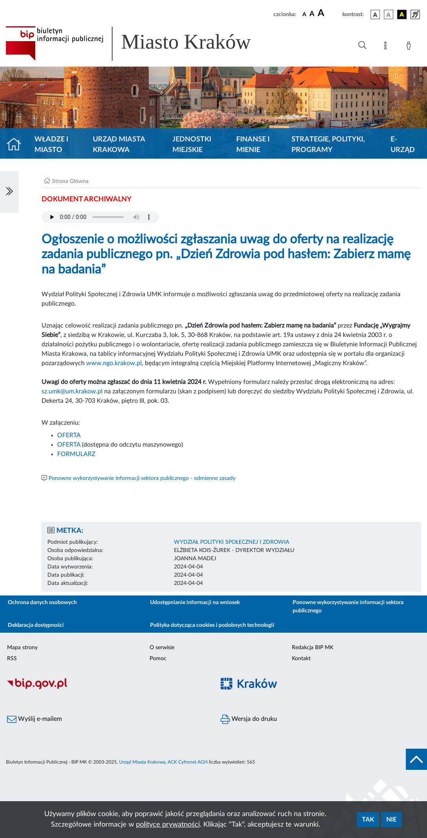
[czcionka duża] (329, 13)
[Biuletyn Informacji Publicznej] (107, 688)
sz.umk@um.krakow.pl (72, 391)
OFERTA (69, 435)
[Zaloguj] (410, 47)
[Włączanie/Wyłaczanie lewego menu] (9, 192)
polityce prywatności (168, 824)
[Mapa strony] (387, 47)
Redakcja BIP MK (312, 647)
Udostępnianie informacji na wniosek (195, 602)
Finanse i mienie (253, 145)
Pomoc (158, 658)
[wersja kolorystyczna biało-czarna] (388, 14)
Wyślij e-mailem (34, 719)
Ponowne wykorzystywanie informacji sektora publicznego (348, 607)
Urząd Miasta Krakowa (119, 145)
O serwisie (162, 647)
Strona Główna (70, 181)
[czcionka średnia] (312, 14)
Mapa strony (22, 647)
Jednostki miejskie (191, 145)
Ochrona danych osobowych (42, 602)
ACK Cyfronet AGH (188, 762)
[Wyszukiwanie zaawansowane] (362, 45)
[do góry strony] (416, 759)
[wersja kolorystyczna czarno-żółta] (402, 14)
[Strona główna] (17, 145)
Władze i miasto (51, 145)
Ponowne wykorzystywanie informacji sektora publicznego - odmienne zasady (142, 478)
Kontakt (301, 658)
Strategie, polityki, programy (328, 145)
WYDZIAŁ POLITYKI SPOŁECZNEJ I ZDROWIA (231, 542)
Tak (368, 819)
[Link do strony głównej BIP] (139, 43)
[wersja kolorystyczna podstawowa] (375, 14)
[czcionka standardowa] (304, 14)
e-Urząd (403, 145)
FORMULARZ (76, 454)
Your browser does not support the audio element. (100, 217)
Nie (391, 819)
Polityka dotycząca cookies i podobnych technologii (212, 625)
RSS (12, 658)
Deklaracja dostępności (36, 625)
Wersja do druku (249, 719)
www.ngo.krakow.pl (114, 363)
